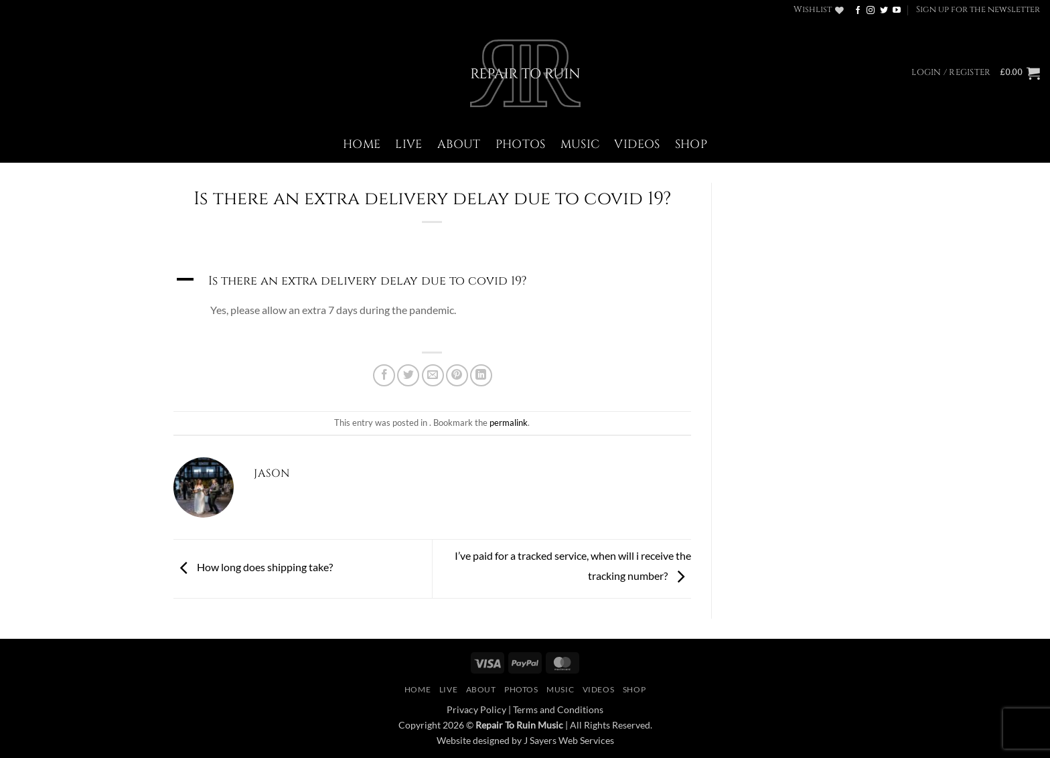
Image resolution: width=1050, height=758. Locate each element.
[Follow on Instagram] (871, 10)
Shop (691, 145)
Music (580, 145)
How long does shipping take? (253, 567)
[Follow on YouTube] (897, 10)
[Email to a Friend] (433, 375)
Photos (521, 145)
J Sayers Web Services (569, 740)
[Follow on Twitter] (884, 10)
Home (361, 145)
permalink (509, 422)
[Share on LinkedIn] (481, 375)
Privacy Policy (476, 709)
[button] (978, 10)
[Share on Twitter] (408, 375)
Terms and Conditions (558, 709)
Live (408, 145)
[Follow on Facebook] (858, 10)
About (459, 145)
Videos (637, 145)
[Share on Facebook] (384, 375)
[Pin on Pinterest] (457, 375)
